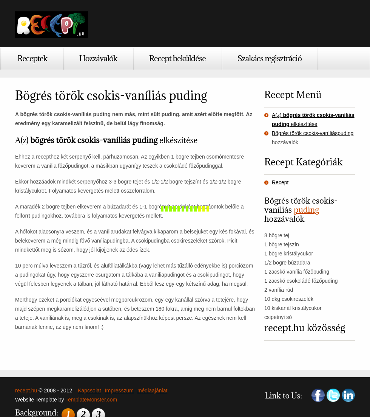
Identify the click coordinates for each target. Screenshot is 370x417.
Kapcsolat (89, 390)
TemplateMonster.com (91, 400)
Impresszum (119, 390)
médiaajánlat (152, 390)
